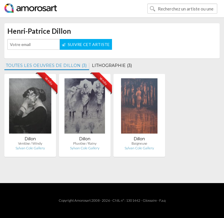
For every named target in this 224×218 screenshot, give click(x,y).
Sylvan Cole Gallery (30, 148)
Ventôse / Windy (30, 143)
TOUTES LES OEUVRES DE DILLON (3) (46, 65)
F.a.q (162, 200)
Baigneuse (139, 143)
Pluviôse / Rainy (85, 143)
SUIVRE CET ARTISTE (86, 44)
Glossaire (150, 200)
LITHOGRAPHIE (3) (112, 65)
